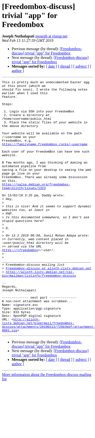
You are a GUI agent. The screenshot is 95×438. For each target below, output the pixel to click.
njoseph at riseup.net (51, 36)
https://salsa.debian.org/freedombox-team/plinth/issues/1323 (36, 207)
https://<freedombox (20, 284)
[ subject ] (81, 66)
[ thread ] (65, 66)
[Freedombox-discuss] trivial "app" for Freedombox (47, 51)
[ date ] (51, 66)
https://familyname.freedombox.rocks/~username (44, 157)
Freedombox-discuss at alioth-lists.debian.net (48, 306)
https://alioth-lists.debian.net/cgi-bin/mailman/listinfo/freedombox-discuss (39, 312)
